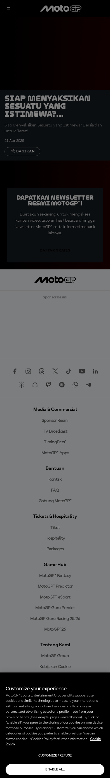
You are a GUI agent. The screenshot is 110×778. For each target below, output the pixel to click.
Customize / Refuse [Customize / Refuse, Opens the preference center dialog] (55, 755)
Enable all (55, 769)
